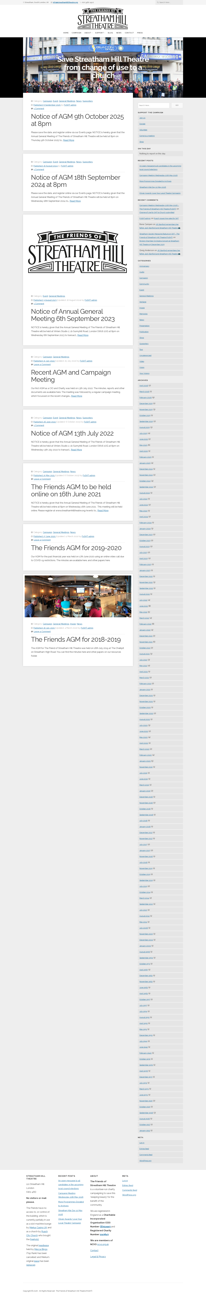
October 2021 (144, 648)
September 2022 (146, 588)
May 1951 (143, 1029)
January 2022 (144, 630)
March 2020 (144, 749)
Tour (141, 349)
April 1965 (143, 970)
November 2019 (146, 767)
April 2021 (143, 672)
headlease (43, 1245)
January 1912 (144, 1131)
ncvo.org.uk (103, 1244)
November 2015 (145, 868)
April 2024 (143, 517)
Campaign (76, 33)
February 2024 (145, 523)
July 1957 (143, 1005)
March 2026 (144, 392)
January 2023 (144, 570)
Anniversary (144, 266)
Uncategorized (145, 355)
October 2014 (144, 892)
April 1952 (143, 1023)
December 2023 (146, 535)
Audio (141, 272)
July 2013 (143, 910)
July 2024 (143, 499)
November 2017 (145, 839)
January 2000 (145, 946)
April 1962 (143, 993)
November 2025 (146, 409)
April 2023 (143, 558)
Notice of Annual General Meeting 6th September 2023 (73, 315)
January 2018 (145, 827)
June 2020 (143, 731)
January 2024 (145, 529)
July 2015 (143, 886)
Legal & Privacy (98, 1256)
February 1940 (145, 1053)
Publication (144, 332)
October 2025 (144, 415)
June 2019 (143, 779)
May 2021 (143, 666)
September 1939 (146, 1065)
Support (99, 33)
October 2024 (145, 481)
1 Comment (39, 108)
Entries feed (144, 1149)
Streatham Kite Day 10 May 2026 (152, 187)
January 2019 (144, 791)
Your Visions (144, 373)
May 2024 (143, 511)
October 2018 (145, 809)
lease (36, 1261)
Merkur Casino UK (38, 1227)
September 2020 (146, 713)
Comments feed (145, 1155)
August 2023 (144, 546)
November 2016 (146, 856)
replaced (30, 1265)
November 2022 (146, 582)
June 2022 (143, 606)
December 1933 (145, 1077)
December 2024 (146, 469)
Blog (110, 33)
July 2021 (143, 660)
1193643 (104, 1234)
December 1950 (146, 1035)
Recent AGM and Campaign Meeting (71, 376)
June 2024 (143, 505)
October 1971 (144, 964)
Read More (68, 140)
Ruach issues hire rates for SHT (166, 218)
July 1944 (143, 1041)
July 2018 (143, 821)
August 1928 (144, 1119)
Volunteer (143, 130)
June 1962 (143, 987)
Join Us (142, 118)
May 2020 (143, 737)
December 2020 (146, 695)
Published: (47, 105)
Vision (141, 367)
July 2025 (143, 433)
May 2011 (143, 922)
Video (141, 361)
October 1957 (144, 999)
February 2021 (145, 684)
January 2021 (144, 690)
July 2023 (143, 552)
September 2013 (146, 904)
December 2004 (146, 940)
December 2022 (146, 576)
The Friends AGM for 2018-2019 (76, 639)
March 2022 (144, 618)
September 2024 (146, 487)
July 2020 (143, 725)
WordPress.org (145, 1161)
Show (141, 338)
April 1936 (143, 1071)
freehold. (34, 1239)
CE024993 (105, 1226)
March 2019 (144, 785)
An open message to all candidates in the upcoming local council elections (70, 1184)
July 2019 (143, 773)
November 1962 (146, 982)
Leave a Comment (42, 364)
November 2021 (145, 642)
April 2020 (143, 743)
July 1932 (143, 1083)
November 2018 (146, 803)
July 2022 (143, 600)
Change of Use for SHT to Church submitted (156, 212)
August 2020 (144, 719)
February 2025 (145, 457)
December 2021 (145, 636)
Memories (143, 314)
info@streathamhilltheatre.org (65, 2)
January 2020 (145, 761)
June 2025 (143, 439)
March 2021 (144, 678)
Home (66, 33)
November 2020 (146, 701)
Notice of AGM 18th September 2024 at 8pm (75, 181)
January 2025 (144, 463)
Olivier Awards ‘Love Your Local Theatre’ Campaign (160, 193)
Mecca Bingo (40, 1249)
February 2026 (145, 397)
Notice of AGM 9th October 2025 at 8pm (77, 120)
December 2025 (146, 403)
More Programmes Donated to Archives (155, 181)
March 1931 (144, 1089)
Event (55, 101)
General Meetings (67, 101)
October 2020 (145, 707)
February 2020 (145, 755)
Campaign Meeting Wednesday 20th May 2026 (158, 175)
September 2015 (146, 880)
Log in (141, 1143)
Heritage (142, 302)
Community (144, 284)
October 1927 (144, 1125)
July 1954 (143, 1011)
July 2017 (143, 844)
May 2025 (143, 445)
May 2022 (143, 612)
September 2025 (146, 421)
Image (73, 624)
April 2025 (143, 451)
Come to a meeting (147, 136)
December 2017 (145, 833)
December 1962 (146, 976)
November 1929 (145, 1101)
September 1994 (146, 958)
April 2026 (143, 386)
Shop (141, 142)
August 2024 (144, 493)
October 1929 (144, 1107)
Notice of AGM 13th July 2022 (72, 433)
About (87, 33)
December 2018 (146, 797)
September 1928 (146, 1113)
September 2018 (146, 815)
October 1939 (144, 1059)
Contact (129, 33)
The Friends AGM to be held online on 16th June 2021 (71, 490)
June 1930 (143, 1095)
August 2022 (144, 594)
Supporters (88, 101)
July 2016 (143, 862)
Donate (142, 124)
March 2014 (144, 898)
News (119, 33)
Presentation (144, 326)
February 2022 (145, 624)
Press (140, 33)
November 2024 (146, 475)
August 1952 (144, 1017)
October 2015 (144, 874)
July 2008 (143, 928)
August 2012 (144, 916)
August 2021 (144, 654)
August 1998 (144, 952)
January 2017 (144, 850)
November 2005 (146, 934)
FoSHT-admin (70, 105)
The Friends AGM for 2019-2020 (76, 548)
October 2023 (144, 541)
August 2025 (144, 427)
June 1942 (143, 1047)
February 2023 (145, 564)
